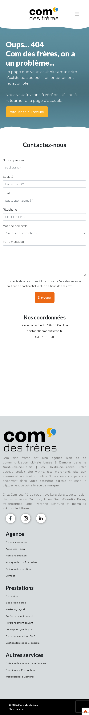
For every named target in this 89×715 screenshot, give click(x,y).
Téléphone (10, 209)
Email (6, 193)
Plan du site (16, 709)
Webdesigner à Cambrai (20, 676)
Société (8, 176)
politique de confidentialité (23, 285)
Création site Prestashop (20, 669)
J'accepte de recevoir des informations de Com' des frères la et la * (44, 283)
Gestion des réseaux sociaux (23, 642)
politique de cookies (58, 285)
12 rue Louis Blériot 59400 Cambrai (44, 325)
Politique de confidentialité (21, 562)
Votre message (13, 241)
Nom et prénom (13, 160)
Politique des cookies (18, 568)
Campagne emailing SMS (20, 636)
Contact (10, 575)
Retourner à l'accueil (27, 112)
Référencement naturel (19, 615)
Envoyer (45, 297)
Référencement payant (19, 622)
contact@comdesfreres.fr (44, 331)
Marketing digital (15, 609)
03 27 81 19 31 (44, 336)
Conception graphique (19, 629)
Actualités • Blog (15, 548)
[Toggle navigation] (77, 13)
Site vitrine (12, 595)
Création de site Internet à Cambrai (26, 663)
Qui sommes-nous (16, 542)
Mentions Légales (16, 555)
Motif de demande (15, 226)
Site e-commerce (16, 602)
